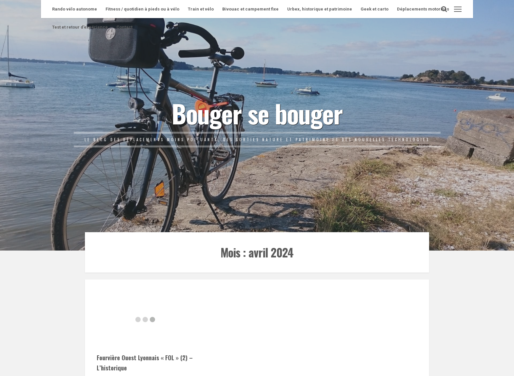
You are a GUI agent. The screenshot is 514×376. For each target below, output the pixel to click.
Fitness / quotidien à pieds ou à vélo (142, 9)
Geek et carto (374, 9)
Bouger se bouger (257, 113)
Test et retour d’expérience (80, 27)
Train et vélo (201, 9)
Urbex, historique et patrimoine (319, 9)
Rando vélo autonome (74, 9)
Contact (124, 27)
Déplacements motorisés (423, 9)
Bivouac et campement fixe (250, 9)
